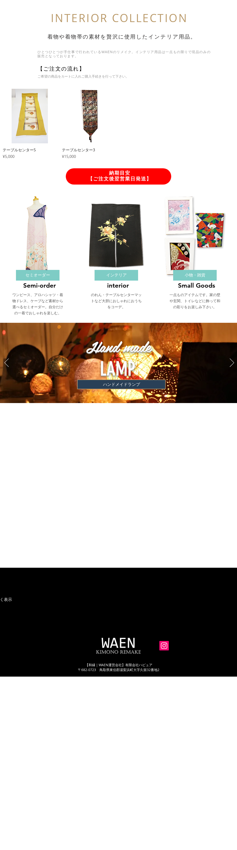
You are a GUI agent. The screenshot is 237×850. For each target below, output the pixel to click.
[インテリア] (116, 275)
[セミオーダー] (37, 275)
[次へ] (232, 363)
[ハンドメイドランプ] (121, 384)
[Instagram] (164, 645)
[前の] (6, 363)
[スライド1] (119, 395)
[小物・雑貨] (195, 275)
